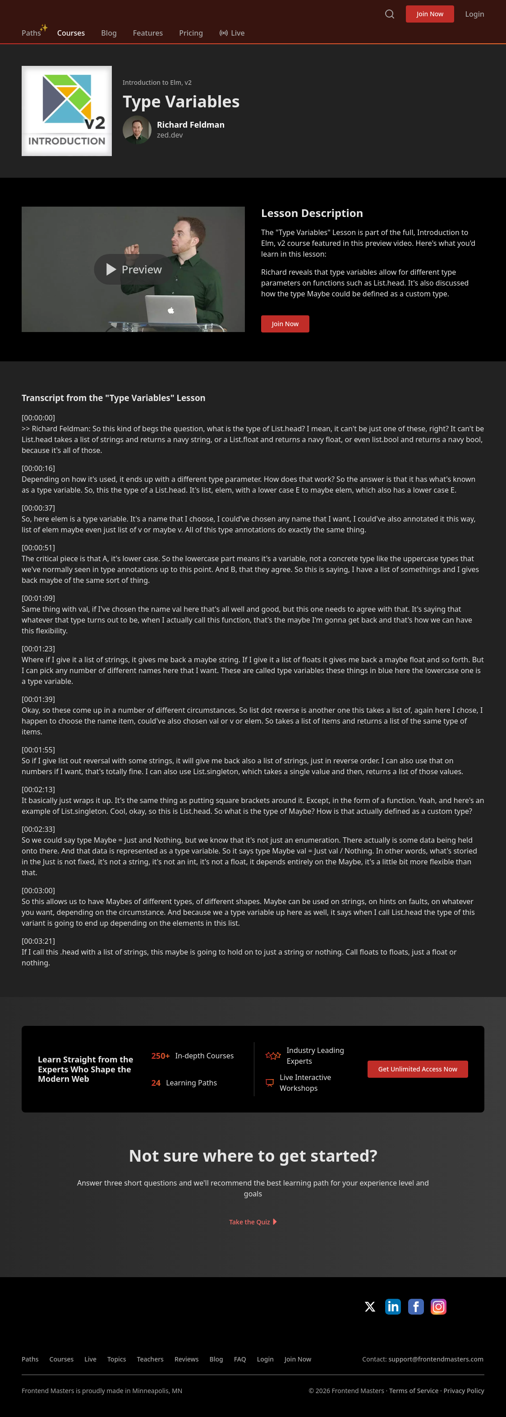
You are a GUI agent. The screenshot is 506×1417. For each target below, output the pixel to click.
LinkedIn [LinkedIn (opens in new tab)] (393, 1307)
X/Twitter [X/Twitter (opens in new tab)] (370, 1307)
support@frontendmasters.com (435, 1359)
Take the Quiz (249, 1222)
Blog (108, 33)
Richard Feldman (191, 124)
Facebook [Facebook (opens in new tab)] (416, 1307)
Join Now (430, 13)
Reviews (187, 1359)
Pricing (191, 33)
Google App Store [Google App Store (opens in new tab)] (453, 1334)
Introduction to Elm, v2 (157, 82)
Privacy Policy (464, 1390)
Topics (116, 1359)
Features (148, 33)
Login (474, 14)
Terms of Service (413, 1390)
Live (90, 1359)
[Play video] (133, 269)
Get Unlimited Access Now (417, 1069)
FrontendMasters (69, 12)
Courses (71, 33)
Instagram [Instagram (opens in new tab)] (438, 1307)
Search (389, 14)
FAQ (240, 1359)
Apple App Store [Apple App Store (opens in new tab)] (389, 1334)
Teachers (150, 1359)
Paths (31, 33)
